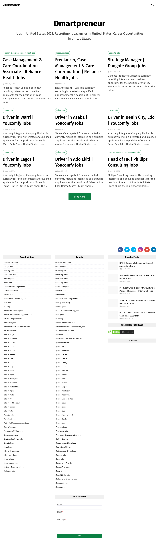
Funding (7, 307)
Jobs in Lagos (9, 375)
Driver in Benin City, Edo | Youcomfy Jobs (131, 120)
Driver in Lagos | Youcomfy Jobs (18, 162)
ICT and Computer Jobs (13, 319)
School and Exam (10, 455)
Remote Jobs (9, 443)
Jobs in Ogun (9, 391)
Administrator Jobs (11, 263)
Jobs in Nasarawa (10, 383)
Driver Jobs (8, 110)
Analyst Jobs (8, 267)
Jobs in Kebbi (9, 363)
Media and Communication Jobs (16, 423)
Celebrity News (62, 283)
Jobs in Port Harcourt (12, 403)
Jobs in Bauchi (9, 343)
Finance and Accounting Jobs (15, 299)
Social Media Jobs (10, 463)
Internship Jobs (10, 323)
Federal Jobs (8, 295)
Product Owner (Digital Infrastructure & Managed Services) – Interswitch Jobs (137, 289)
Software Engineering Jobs (14, 467)
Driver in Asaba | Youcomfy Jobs (71, 120)
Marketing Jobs (9, 419)
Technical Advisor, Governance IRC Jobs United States (137, 277)
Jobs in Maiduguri (11, 379)
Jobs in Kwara (9, 371)
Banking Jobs (9, 271)
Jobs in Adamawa (10, 339)
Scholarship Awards (11, 451)
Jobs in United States (12, 387)
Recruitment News (11, 435)
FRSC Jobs (7, 303)
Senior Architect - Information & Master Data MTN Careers (137, 302)
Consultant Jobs (10, 275)
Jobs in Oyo (8, 399)
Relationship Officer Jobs (13, 439)
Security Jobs (9, 459)
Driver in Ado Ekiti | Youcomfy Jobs (74, 162)
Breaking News (62, 275)
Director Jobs (9, 279)
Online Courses (10, 427)
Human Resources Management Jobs (19, 53)
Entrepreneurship (11, 291)
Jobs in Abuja (9, 335)
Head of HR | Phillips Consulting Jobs (128, 162)
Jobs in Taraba (9, 407)
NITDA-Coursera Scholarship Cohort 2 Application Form (136, 264)
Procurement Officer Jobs (13, 431)
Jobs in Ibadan (9, 355)
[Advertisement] (79, 223)
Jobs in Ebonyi (9, 351)
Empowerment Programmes (14, 287)
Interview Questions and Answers (17, 327)
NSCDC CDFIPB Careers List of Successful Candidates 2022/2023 (137, 314)
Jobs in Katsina (9, 359)
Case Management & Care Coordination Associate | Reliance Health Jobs (22, 68)
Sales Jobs (8, 447)
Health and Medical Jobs (13, 311)
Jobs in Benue (9, 347)
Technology (60, 487)
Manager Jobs (9, 415)
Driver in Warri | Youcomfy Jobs (18, 120)
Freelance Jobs (62, 53)
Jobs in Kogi (8, 367)
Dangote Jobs (114, 53)
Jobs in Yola (8, 411)
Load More (79, 196)
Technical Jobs (9, 471)
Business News (62, 279)
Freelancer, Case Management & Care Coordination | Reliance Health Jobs (78, 68)
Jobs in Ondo (9, 395)
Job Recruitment (10, 331)
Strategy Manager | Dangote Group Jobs (127, 62)
